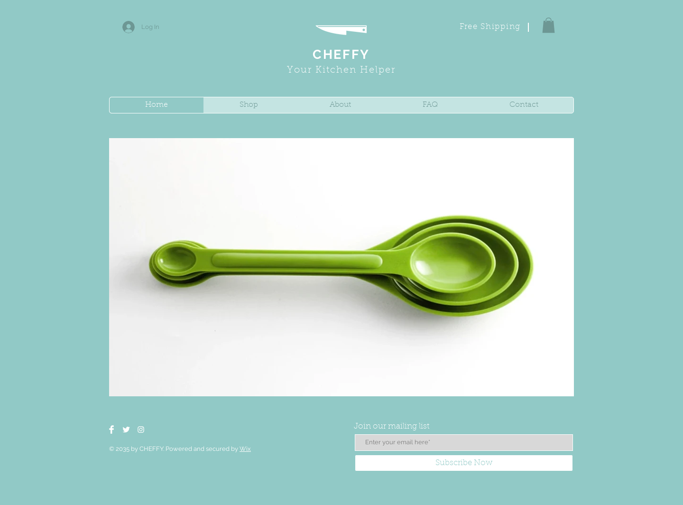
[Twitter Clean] (126, 429)
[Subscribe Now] (464, 463)
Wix (245, 448)
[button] (548, 25)
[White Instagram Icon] (141, 429)
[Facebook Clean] (111, 429)
